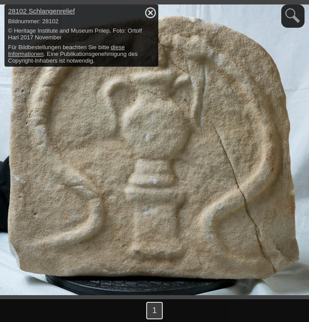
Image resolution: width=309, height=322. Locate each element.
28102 (41, 11)
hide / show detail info (150, 12)
